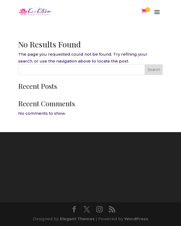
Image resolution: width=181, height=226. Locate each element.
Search (153, 69)
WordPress (136, 218)
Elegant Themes (77, 218)
